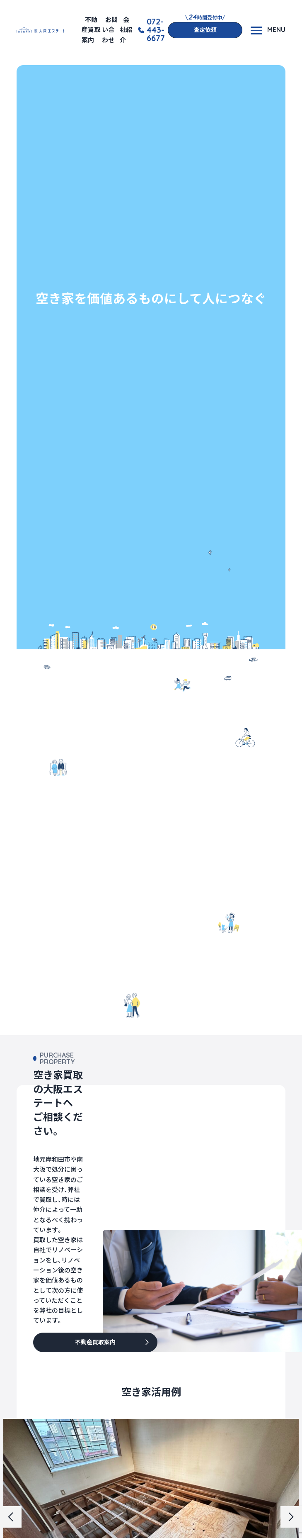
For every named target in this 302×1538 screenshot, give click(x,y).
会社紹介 (126, 30)
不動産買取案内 (91, 30)
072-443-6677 (156, 29)
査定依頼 (205, 30)
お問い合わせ (110, 30)
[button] (11, 1517)
